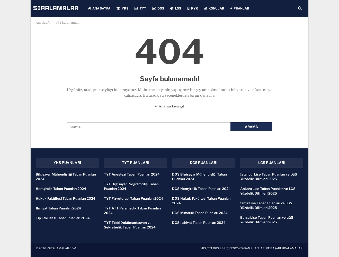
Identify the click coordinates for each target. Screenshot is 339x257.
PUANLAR (239, 8)
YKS (122, 8)
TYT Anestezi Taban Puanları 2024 (132, 174)
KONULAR (214, 8)
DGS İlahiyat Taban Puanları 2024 (199, 223)
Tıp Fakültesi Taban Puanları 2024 (63, 218)
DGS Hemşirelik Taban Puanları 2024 (201, 189)
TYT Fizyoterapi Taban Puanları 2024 (133, 198)
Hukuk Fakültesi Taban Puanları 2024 (65, 198)
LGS (175, 8)
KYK (192, 8)
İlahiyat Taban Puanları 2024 (58, 208)
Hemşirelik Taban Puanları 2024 (61, 189)
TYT (140, 8)
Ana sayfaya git (169, 106)
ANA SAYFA (99, 8)
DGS (158, 8)
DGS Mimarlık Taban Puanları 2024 (200, 213)
